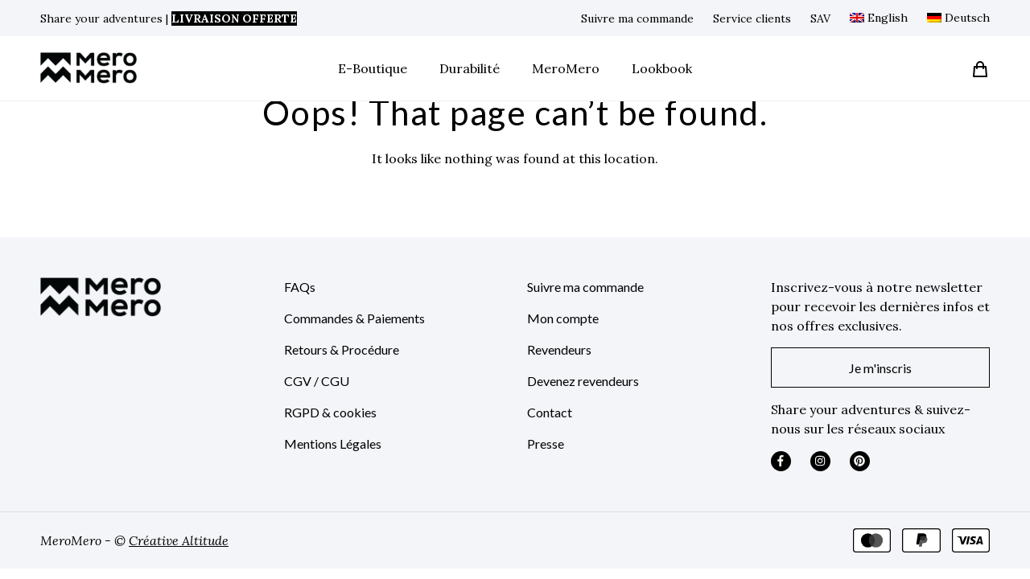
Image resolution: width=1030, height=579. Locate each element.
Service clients (752, 18)
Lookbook (662, 68)
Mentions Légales (332, 443)
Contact (549, 412)
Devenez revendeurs (583, 380)
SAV (820, 18)
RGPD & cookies (330, 412)
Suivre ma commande (637, 18)
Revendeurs (559, 349)
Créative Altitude (179, 540)
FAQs (299, 286)
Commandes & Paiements (354, 318)
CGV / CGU (316, 380)
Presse (545, 443)
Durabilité (469, 68)
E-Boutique (372, 68)
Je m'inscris (880, 368)
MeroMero (565, 68)
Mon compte (563, 318)
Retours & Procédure (341, 349)
